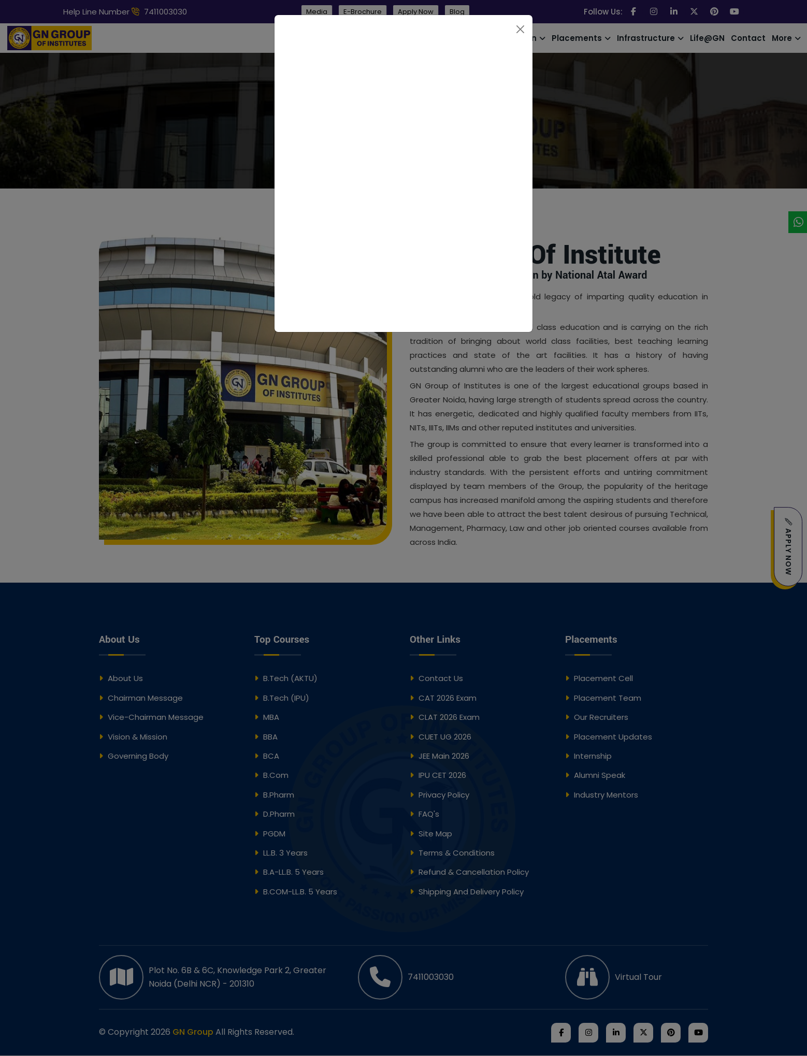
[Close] (520, 29)
